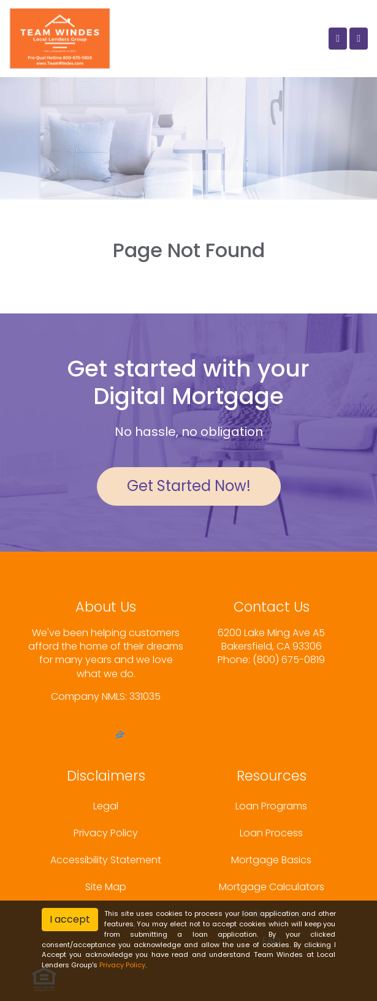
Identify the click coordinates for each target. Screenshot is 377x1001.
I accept (70, 919)
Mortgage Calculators (271, 887)
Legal (105, 806)
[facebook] (90, 736)
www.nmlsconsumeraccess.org (106, 710)
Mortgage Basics (271, 860)
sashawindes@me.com (271, 674)
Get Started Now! (189, 486)
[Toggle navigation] (358, 39)
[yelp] (104, 736)
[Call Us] (338, 39)
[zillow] (120, 736)
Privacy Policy (106, 833)
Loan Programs (271, 806)
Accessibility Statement (105, 860)
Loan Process (271, 833)
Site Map (105, 887)
